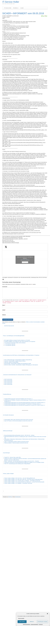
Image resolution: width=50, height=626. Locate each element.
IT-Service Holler (10, 2)
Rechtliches (16, 7)
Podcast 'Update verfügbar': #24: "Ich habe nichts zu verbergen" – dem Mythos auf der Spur (22, 480)
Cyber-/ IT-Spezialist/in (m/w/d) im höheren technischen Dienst (16, 441)
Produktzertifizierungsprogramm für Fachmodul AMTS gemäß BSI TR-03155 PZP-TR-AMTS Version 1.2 (24, 405)
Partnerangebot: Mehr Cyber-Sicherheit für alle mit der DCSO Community (18, 419)
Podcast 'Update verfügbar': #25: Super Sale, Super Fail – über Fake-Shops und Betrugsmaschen (23, 479)
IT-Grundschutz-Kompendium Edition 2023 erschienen (15, 342)
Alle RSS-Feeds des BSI (9, 325)
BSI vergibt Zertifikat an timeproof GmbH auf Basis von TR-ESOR (17, 340)
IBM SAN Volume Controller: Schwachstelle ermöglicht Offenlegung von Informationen (21, 364)
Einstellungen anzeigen (42, 621)
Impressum (41, 624)
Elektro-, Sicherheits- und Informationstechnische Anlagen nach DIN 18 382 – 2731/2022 (21, 461)
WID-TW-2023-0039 (8, 381)
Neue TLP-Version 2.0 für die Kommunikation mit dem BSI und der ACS (18, 420)
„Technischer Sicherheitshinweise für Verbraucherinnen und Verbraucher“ (17, 374)
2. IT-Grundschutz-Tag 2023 (9, 345)
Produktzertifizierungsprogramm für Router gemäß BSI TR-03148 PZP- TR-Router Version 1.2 (22, 403)
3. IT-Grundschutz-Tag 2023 (9, 344)
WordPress (10, 496)
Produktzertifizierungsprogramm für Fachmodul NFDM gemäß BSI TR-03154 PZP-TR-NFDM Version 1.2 (24, 402)
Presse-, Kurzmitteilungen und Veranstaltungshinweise (13, 335)
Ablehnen (32, 621)
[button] (47, 613)
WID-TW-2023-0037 (8, 383)
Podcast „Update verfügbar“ (8, 473)
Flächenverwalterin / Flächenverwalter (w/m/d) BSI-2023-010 (16, 442)
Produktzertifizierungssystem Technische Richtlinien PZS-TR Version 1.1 (18, 398)
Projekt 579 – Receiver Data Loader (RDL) (12, 457)
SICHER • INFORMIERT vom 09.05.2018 (23, 13)
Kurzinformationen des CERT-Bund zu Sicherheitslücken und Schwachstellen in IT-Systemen (21, 355)
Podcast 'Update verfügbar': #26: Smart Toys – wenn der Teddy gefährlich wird (19, 478)
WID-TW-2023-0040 (8, 380)
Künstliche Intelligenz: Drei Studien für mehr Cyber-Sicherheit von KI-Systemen (19, 341)
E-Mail (4, 309)
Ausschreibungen (6, 452)
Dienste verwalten (21, 618)
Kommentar (4, 286)
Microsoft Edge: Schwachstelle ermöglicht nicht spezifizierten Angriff (17, 363)
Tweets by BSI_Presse (25, 260)
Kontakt (22, 7)
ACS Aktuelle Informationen (8, 415)
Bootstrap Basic (18, 496)
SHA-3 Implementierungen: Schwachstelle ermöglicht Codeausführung (18, 359)
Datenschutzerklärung (26, 624)
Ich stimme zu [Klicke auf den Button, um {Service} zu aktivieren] (25, 262)
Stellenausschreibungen (7, 430)
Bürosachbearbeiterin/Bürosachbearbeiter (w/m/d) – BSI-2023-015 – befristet (19, 435)
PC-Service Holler (7, 7)
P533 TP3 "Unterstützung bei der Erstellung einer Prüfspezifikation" (17, 463)
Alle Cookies (22, 621)
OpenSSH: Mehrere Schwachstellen (11, 362)
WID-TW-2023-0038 (8, 384)
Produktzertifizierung (7, 394)
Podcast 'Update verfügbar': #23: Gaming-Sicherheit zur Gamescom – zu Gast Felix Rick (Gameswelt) (24, 481)
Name (3, 305)
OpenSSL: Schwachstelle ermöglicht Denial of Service (14, 361)
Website (4, 314)
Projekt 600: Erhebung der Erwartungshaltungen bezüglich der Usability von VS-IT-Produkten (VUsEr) (24, 462)
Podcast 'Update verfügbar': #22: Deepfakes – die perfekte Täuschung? (18, 483)
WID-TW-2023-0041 (8, 379)
